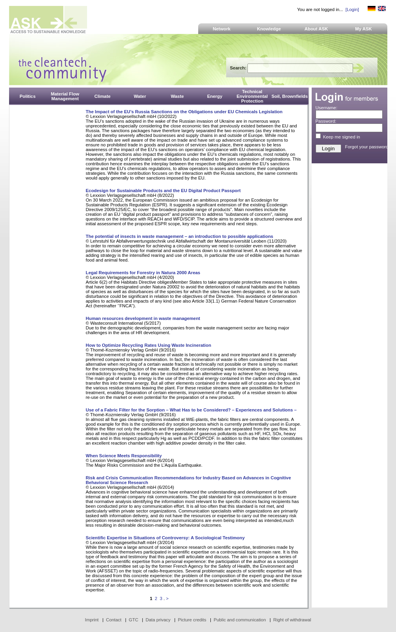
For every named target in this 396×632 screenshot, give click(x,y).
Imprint (92, 619)
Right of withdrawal (292, 619)
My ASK (363, 28)
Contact (113, 619)
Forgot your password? (368, 146)
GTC (133, 619)
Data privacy (158, 619)
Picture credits (192, 619)
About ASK (316, 28)
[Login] (352, 9)
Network (222, 28)
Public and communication (240, 619)
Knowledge (269, 28)
